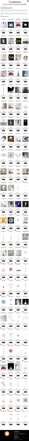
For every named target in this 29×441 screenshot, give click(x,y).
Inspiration (25, 4)
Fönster (10, 4)
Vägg (12, 4)
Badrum (15, 4)
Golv (8, 4)
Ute (6, 4)
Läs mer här (3, 32)
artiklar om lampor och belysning (23, 433)
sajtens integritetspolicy (20, 439)
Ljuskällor (17, 4)
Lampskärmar (21, 4)
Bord (4, 4)
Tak (3, 4)
